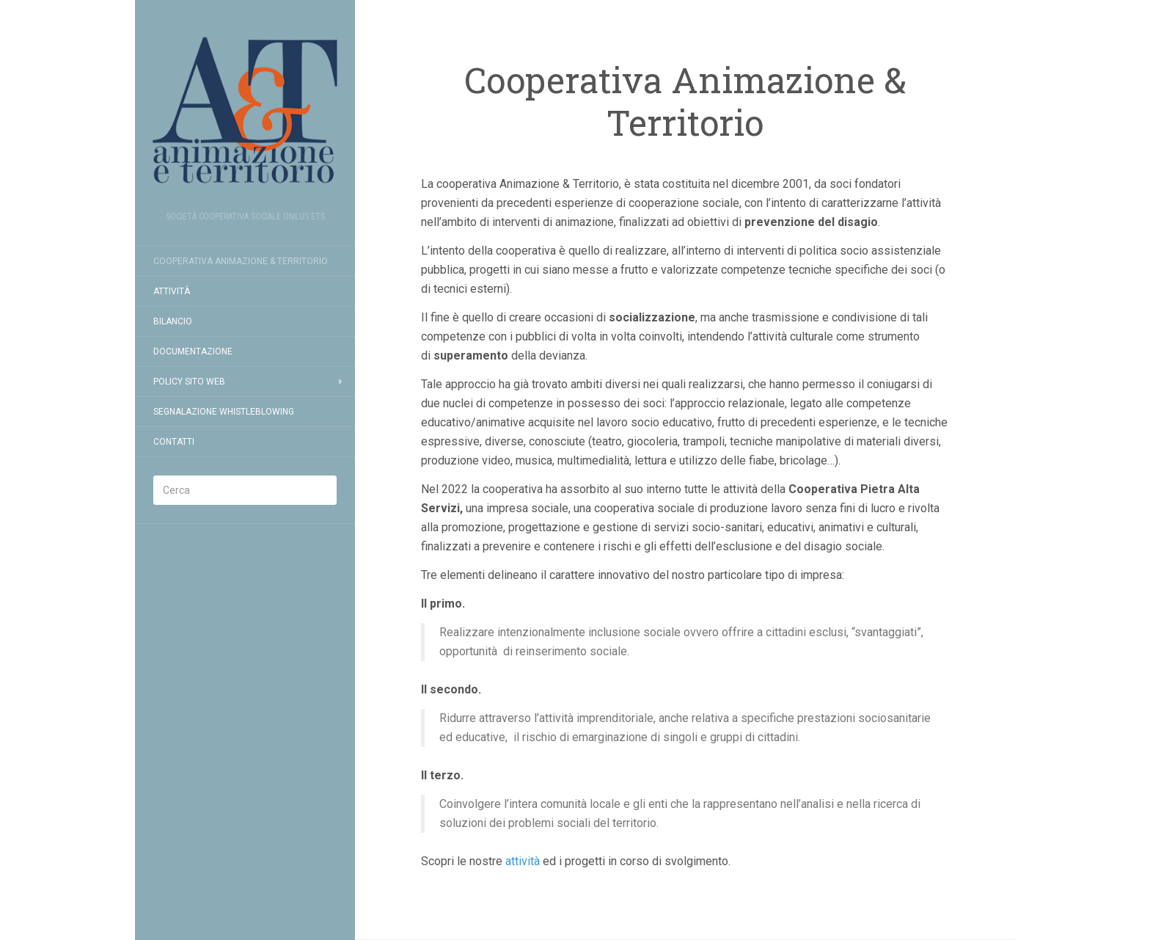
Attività (171, 291)
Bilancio (172, 321)
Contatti (173, 442)
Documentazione (192, 351)
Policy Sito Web (189, 381)
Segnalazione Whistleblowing (223, 412)
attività (522, 861)
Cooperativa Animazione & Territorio (240, 261)
